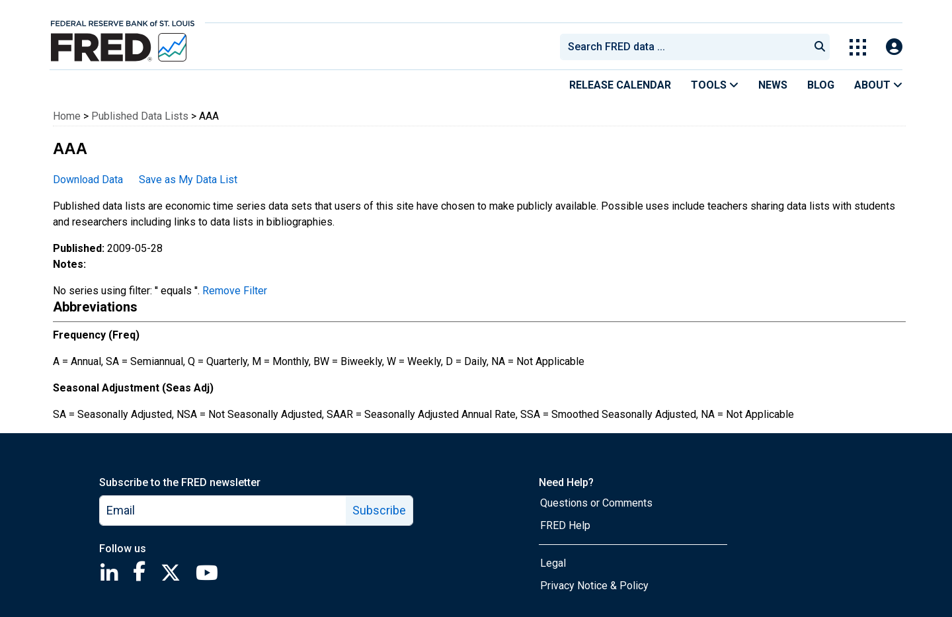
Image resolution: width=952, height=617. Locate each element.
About (878, 85)
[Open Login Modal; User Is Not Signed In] (894, 47)
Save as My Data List (188, 179)
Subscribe (379, 510)
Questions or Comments (596, 503)
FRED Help (565, 525)
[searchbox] (687, 47)
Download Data (88, 179)
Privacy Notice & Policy (594, 585)
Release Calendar (620, 85)
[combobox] (684, 47)
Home (67, 116)
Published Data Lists (139, 116)
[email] (223, 510)
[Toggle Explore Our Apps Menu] (858, 47)
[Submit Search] (820, 47)
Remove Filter (234, 290)
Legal (553, 563)
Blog (820, 85)
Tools (714, 85)
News (772, 85)
